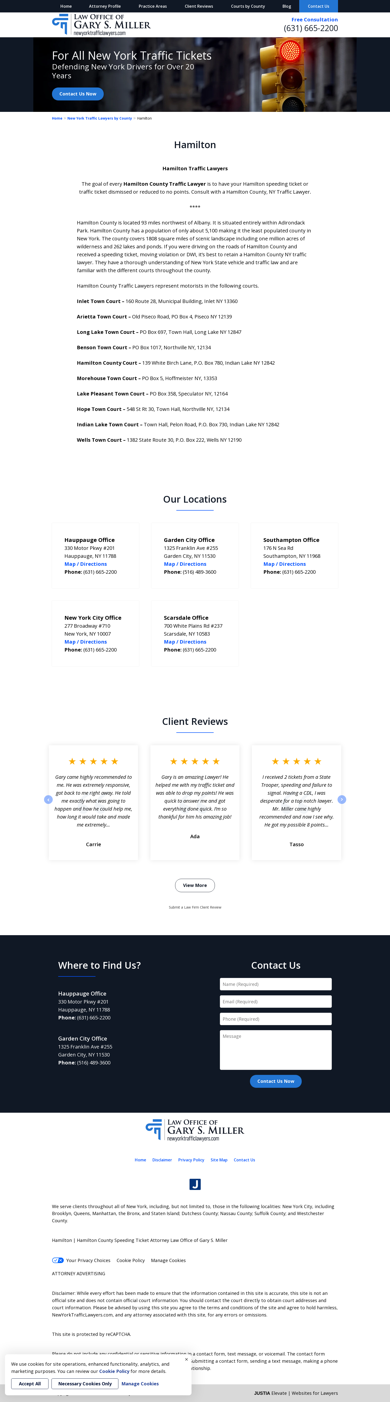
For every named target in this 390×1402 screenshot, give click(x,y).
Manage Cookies (168, 1260)
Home (66, 6)
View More (195, 885)
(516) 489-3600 (199, 572)
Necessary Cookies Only (85, 1384)
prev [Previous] (48, 803)
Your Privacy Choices (81, 1260)
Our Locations (195, 498)
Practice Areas (153, 6)
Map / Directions (85, 564)
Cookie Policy (131, 1260)
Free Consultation (315, 19)
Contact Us (318, 6)
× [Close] (186, 1359)
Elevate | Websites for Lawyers (296, 1393)
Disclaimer (162, 1160)
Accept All (30, 1384)
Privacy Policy (191, 1160)
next (342, 803)
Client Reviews (199, 6)
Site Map (219, 1160)
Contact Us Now (77, 94)
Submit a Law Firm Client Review (195, 907)
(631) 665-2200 (311, 28)
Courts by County (248, 6)
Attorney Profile (105, 6)
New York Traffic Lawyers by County (99, 118)
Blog (287, 6)
